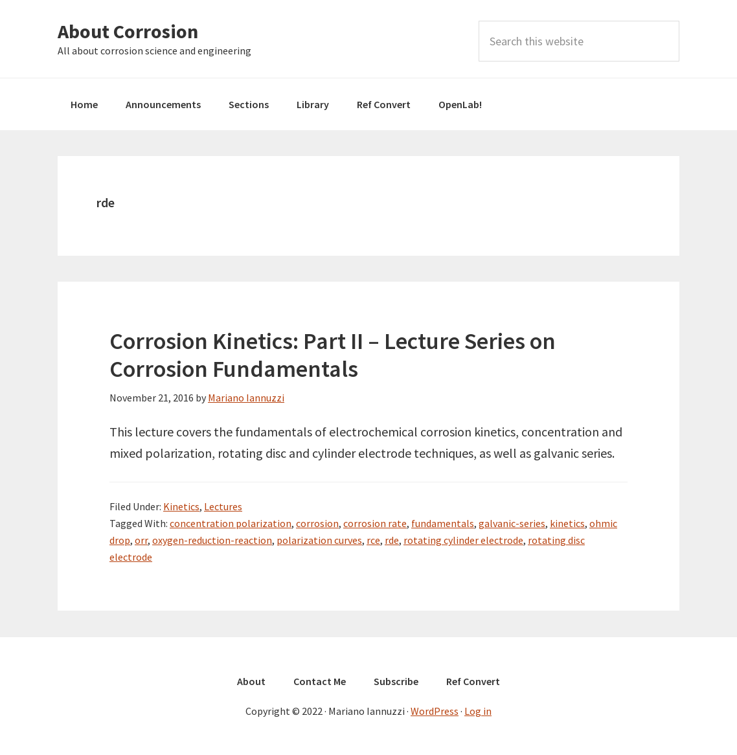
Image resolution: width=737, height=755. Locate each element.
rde (392, 540)
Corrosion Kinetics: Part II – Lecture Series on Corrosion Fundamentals (332, 354)
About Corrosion (128, 31)
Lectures (223, 506)
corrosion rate (375, 523)
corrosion (317, 523)
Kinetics (181, 506)
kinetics (567, 523)
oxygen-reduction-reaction (212, 540)
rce (373, 540)
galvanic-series (512, 523)
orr (141, 540)
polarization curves (319, 540)
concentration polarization (230, 523)
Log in (478, 710)
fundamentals (442, 523)
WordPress (435, 710)
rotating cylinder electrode (463, 540)
